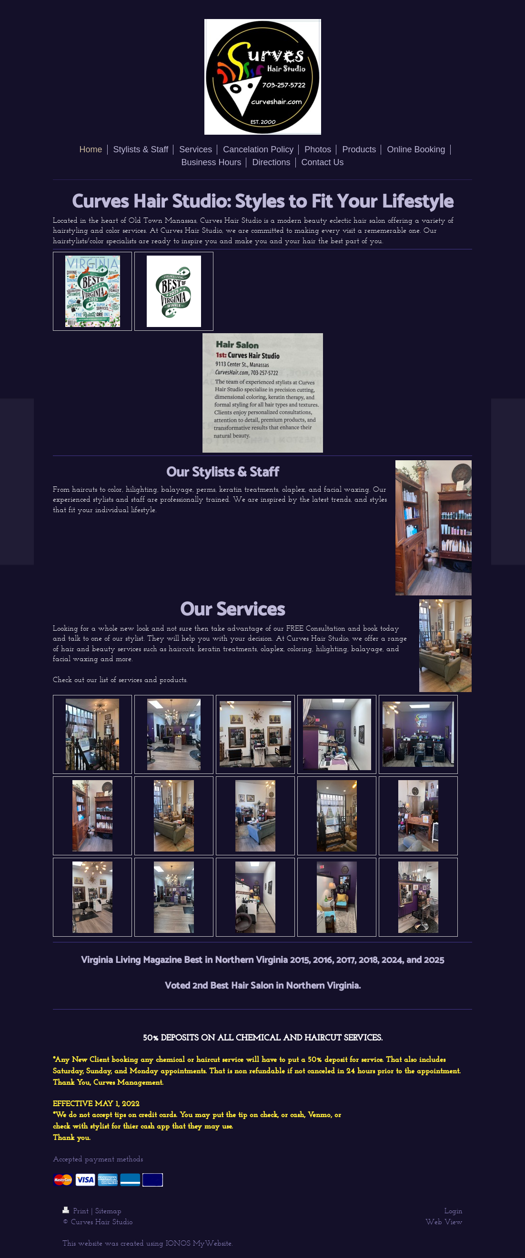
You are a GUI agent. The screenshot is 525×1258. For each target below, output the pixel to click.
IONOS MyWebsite (199, 1243)
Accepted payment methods (98, 1158)
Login (453, 1210)
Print (76, 1210)
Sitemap (108, 1210)
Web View (444, 1221)
